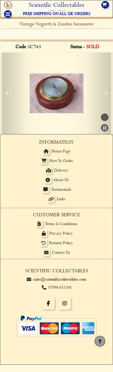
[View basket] (105, 5)
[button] (7, 93)
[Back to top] (100, 341)
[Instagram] (64, 303)
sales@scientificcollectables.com (59, 279)
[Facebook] (48, 303)
